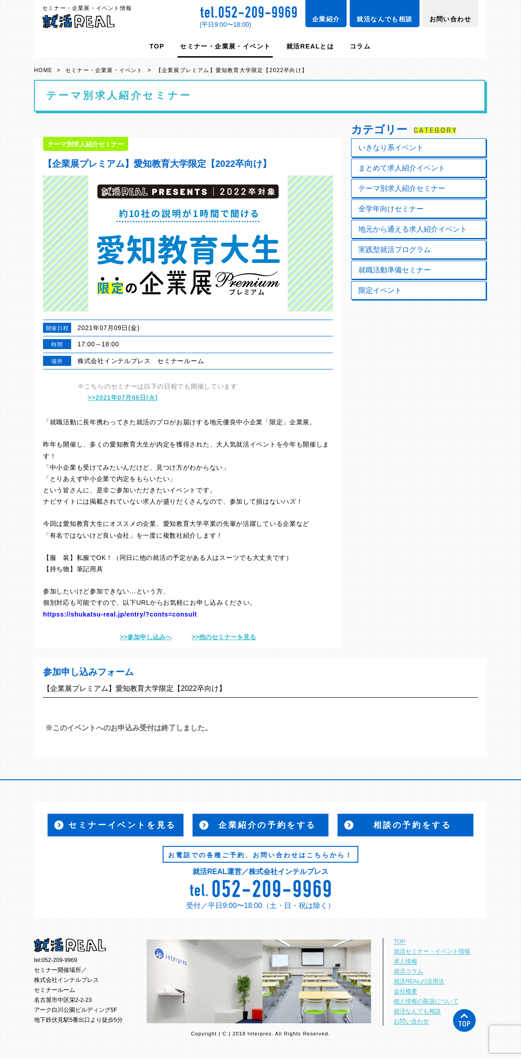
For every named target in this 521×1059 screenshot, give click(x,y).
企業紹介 (326, 19)
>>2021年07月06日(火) (122, 397)
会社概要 (405, 991)
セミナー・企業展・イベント (225, 46)
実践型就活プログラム (394, 249)
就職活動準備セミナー (394, 270)
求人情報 (405, 961)
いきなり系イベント (391, 147)
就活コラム (408, 971)
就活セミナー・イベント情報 (432, 951)
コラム (360, 46)
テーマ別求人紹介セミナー (401, 188)
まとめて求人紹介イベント (401, 168)
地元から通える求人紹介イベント (412, 229)
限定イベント (380, 290)
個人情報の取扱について (426, 1001)
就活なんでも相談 (384, 19)
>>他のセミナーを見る (224, 637)
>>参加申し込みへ (146, 637)
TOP (157, 46)
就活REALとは (310, 46)
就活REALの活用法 (419, 981)
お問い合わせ (450, 19)
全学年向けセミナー (391, 209)
